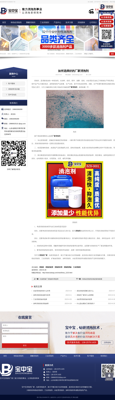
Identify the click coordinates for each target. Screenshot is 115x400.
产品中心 (57, 22)
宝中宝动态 (12, 95)
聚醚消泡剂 (30, 22)
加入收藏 (90, 1)
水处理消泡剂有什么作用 (41, 291)
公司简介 (93, 22)
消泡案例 (81, 22)
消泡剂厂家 (43, 255)
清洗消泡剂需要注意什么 (85, 291)
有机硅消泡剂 (16, 22)
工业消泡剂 (44, 22)
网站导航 (112, 1)
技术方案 (69, 22)
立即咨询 (107, 342)
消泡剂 (78, 231)
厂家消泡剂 (73, 87)
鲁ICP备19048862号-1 (43, 397)
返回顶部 (109, 379)
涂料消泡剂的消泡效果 (41, 303)
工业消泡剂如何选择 (40, 299)
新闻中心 (15, 54)
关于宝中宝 (97, 1)
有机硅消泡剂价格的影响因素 (92, 279)
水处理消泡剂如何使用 (84, 299)
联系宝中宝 (105, 1)
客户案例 (11, 83)
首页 (4, 22)
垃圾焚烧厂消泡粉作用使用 (49, 279)
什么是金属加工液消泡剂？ (86, 303)
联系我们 (104, 356)
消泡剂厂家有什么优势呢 (85, 295)
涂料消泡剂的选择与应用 (41, 295)
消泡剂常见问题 (24, 54)
